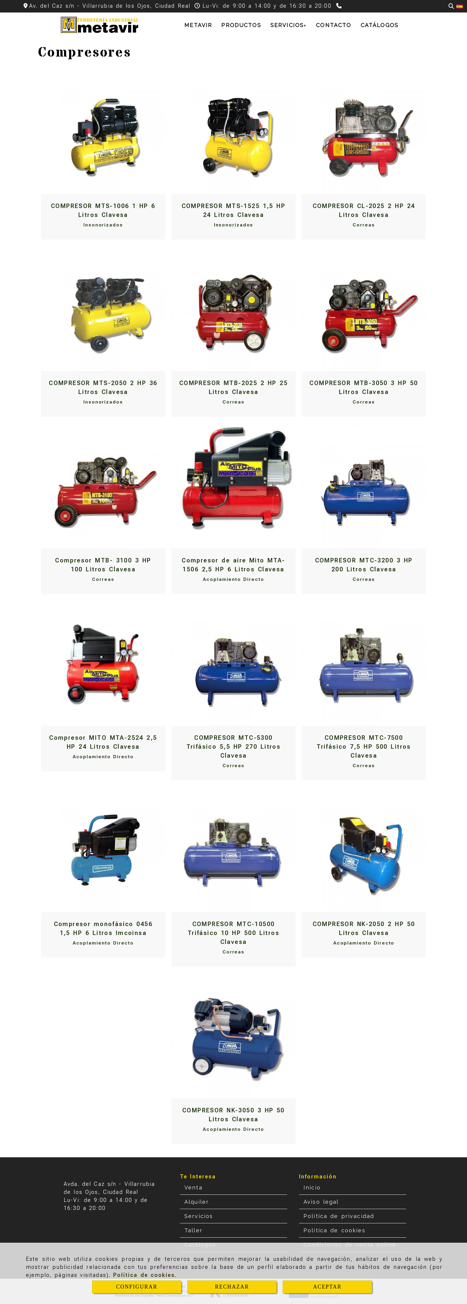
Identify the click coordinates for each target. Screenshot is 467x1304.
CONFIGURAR (137, 1287)
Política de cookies (144, 1275)
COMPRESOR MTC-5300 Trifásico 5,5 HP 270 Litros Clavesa (233, 746)
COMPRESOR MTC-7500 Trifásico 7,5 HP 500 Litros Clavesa (364, 746)
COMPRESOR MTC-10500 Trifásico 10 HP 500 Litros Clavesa (233, 932)
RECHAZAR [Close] (232, 1287)
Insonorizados (103, 225)
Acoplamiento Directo (233, 579)
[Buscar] (451, 6)
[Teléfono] (339, 6)
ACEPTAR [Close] (327, 1287)
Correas (364, 225)
